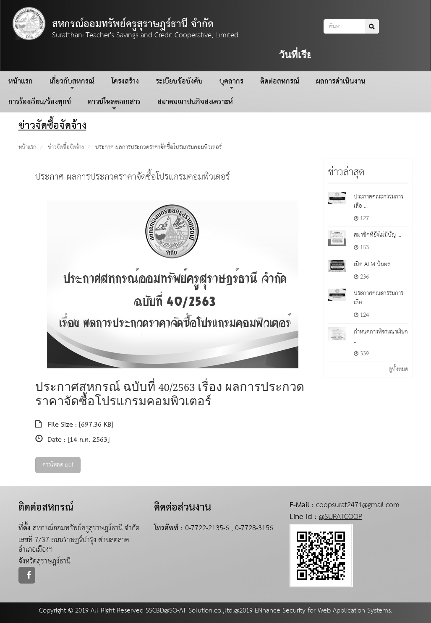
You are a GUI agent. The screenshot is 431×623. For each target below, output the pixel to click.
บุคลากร (231, 83)
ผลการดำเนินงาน (341, 82)
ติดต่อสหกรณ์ (279, 82)
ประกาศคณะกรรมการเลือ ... (378, 201)
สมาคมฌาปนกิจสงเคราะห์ (195, 102)
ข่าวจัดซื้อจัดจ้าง (66, 147)
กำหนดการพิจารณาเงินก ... (381, 336)
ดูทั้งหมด (398, 369)
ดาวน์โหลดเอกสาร (114, 103)
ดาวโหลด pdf (57, 464)
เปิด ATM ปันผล (372, 264)
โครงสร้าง (125, 82)
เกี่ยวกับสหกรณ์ (72, 83)
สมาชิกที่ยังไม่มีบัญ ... (377, 234)
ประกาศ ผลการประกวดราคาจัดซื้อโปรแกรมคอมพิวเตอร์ (158, 147)
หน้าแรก (20, 82)
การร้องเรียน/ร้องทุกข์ (39, 102)
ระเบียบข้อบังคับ (179, 82)
